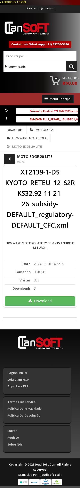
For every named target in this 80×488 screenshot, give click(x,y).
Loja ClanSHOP (18, 379)
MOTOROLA (41, 130)
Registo (13, 437)
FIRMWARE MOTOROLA (27, 138)
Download (40, 300)
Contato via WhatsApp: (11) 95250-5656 (40, 44)
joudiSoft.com (45, 464)
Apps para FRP (18, 386)
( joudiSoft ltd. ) (50, 475)
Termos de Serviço (21, 402)
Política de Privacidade (24, 408)
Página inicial (17, 373)
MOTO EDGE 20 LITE (24, 146)
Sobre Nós (15, 444)
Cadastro (47, 8)
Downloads (15, 130)
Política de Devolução (23, 415)
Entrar (31, 8)
